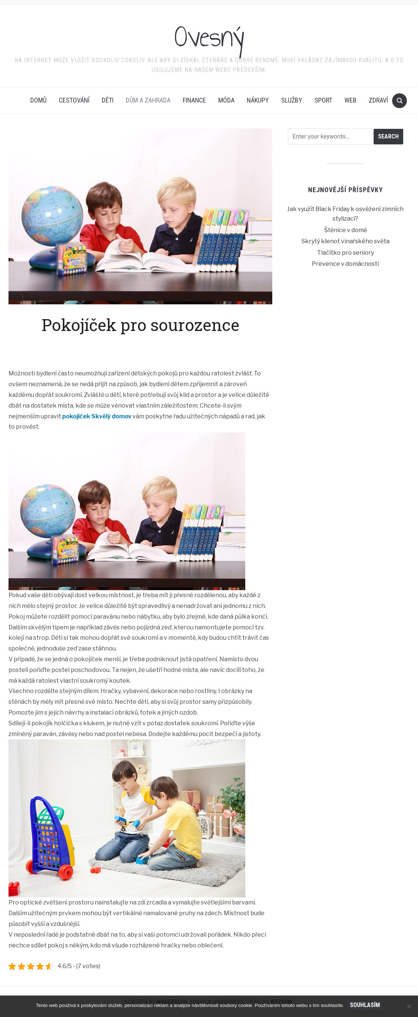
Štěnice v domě (345, 230)
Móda (226, 100)
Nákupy (258, 100)
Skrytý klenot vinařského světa (345, 241)
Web (350, 100)
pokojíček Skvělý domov (96, 416)
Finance (194, 100)
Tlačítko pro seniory (345, 252)
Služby (291, 100)
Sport (323, 100)
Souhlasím (365, 1004)
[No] (408, 1006)
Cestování (74, 100)
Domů (38, 100)
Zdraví (378, 100)
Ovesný (209, 36)
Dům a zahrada (148, 100)
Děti (108, 100)
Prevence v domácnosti (345, 263)
